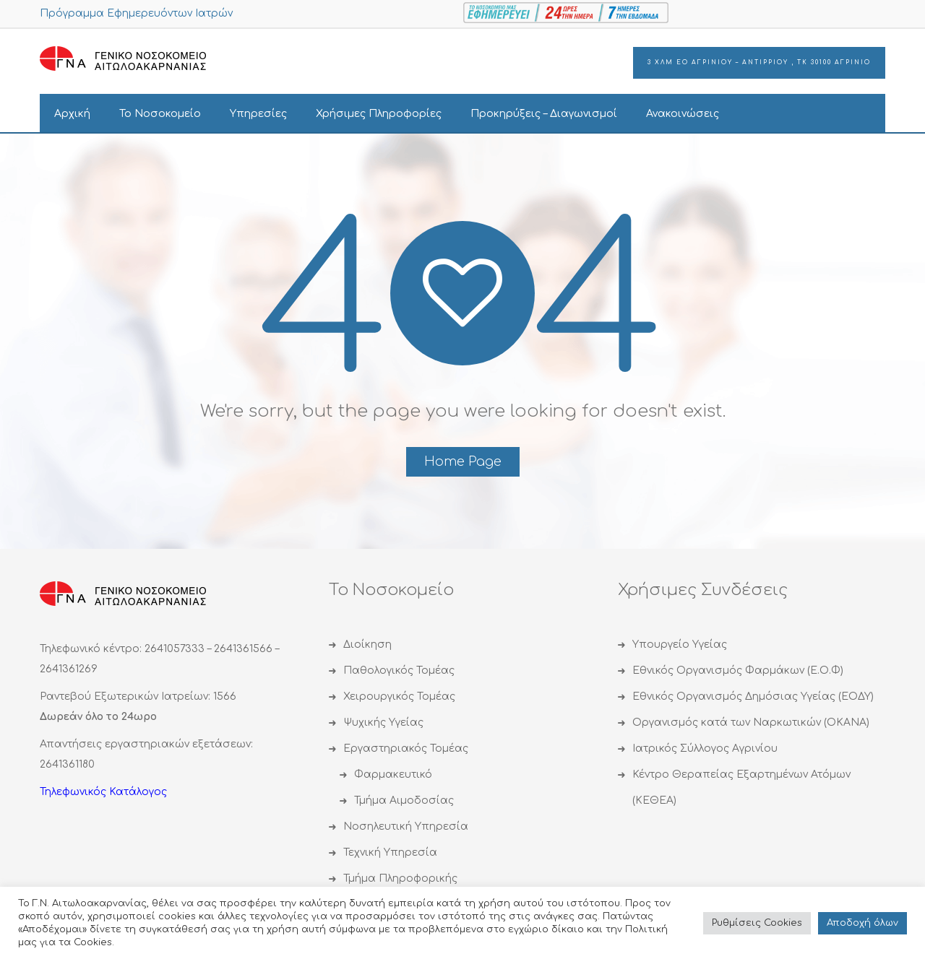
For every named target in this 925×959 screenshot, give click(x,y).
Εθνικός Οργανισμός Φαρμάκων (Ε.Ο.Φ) (737, 670)
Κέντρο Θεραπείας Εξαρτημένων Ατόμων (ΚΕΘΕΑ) (741, 787)
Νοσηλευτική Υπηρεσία (405, 826)
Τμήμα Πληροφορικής (400, 878)
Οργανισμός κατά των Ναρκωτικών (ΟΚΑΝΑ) (750, 722)
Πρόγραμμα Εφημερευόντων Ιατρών (136, 13)
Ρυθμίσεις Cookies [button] (757, 923)
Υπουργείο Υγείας (679, 644)
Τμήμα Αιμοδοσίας (404, 800)
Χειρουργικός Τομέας (399, 696)
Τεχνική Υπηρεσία (390, 852)
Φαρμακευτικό (393, 774)
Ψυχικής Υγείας (383, 722)
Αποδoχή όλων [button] (862, 923)
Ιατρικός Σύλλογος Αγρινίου (705, 748)
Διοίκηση (367, 644)
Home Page (463, 461)
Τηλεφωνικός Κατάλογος (103, 791)
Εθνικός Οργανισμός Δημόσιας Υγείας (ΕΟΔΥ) (753, 696)
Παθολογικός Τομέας (399, 670)
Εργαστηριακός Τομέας (405, 748)
